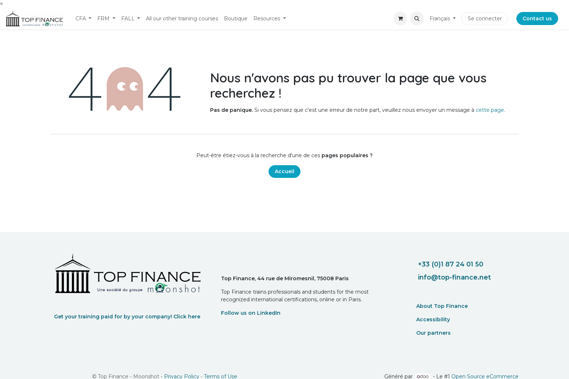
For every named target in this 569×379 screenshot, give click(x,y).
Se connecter (485, 18)
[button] (417, 18)
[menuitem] (84, 18)
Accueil (284, 171)
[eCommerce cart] (400, 18)
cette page (490, 110)
